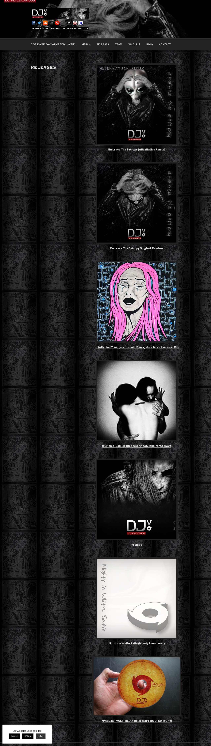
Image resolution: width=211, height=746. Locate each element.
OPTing (27, 736)
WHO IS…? (134, 44)
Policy (41, 736)
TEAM (118, 44)
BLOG (149, 44)
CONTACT (165, 44)
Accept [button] (14, 736)
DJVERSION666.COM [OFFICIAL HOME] (53, 44)
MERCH (86, 44)
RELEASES (103, 44)
